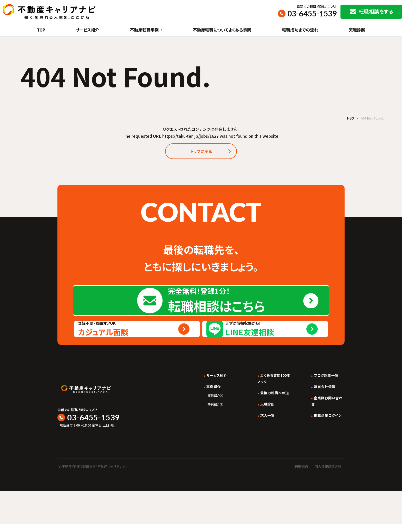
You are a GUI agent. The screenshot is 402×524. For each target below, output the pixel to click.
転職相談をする (376, 11)
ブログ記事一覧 (324, 412)
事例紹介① (205, 432)
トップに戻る (201, 152)
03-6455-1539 (312, 13)
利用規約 (301, 499)
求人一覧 (260, 452)
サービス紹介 (87, 30)
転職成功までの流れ (300, 30)
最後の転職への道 (268, 430)
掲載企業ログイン (325, 452)
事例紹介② (205, 441)
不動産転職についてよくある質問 (222, 30)
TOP (41, 30)
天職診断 (357, 30)
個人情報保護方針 (328, 499)
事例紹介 (202, 424)
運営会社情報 (322, 424)
